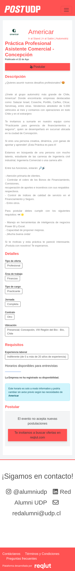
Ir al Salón (48, 38)
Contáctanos (11, 553)
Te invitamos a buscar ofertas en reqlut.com (37, 435)
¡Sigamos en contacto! (37, 476)
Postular (37, 66)
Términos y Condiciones (42, 553)
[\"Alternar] (66, 10)
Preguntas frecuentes (21, 558)
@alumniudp (27, 491)
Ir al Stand (34, 38)
